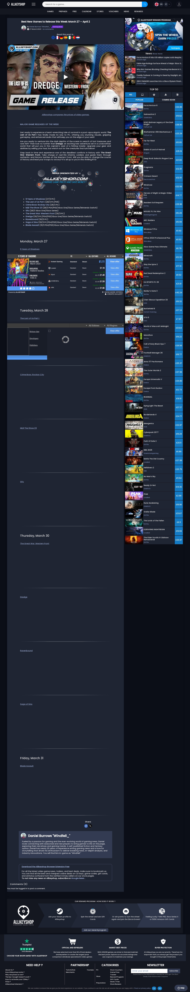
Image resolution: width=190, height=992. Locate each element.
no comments (48, 29)
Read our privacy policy (142, 988)
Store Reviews (115, 977)
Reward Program (117, 970)
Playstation (101, 975)
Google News (78, 871)
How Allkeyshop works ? (14, 965)
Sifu (22, 474)
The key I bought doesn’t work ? (18, 970)
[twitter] (90, 818)
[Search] (145, 4)
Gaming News (57, 27)
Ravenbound (32, 219)
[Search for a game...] (95, 4)
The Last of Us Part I (30, 313)
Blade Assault (32, 225)
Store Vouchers (116, 963)
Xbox (98, 969)
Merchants (70, 965)
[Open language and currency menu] (162, 4)
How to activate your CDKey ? (17, 972)
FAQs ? (8, 974)
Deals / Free (115, 974)
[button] (179, 4)
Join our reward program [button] (95, 923)
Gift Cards (114, 972)
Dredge (23, 589)
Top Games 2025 (117, 979)
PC (97, 963)
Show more (157, 54)
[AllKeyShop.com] (16, 4)
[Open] (33, 4)
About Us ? (9, 963)
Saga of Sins (26, 697)
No (160, 988)
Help (181, 988)
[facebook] (86, 818)
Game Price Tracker (114, 966)
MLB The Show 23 (28, 420)
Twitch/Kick (70, 963)
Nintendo (100, 982)
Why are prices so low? (14, 967)
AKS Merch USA (116, 981)
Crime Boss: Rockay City (32, 367)
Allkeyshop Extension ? (14, 977)
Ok (154, 988)
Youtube (90, 963)
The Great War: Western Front (34, 536)
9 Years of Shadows (30, 249)
